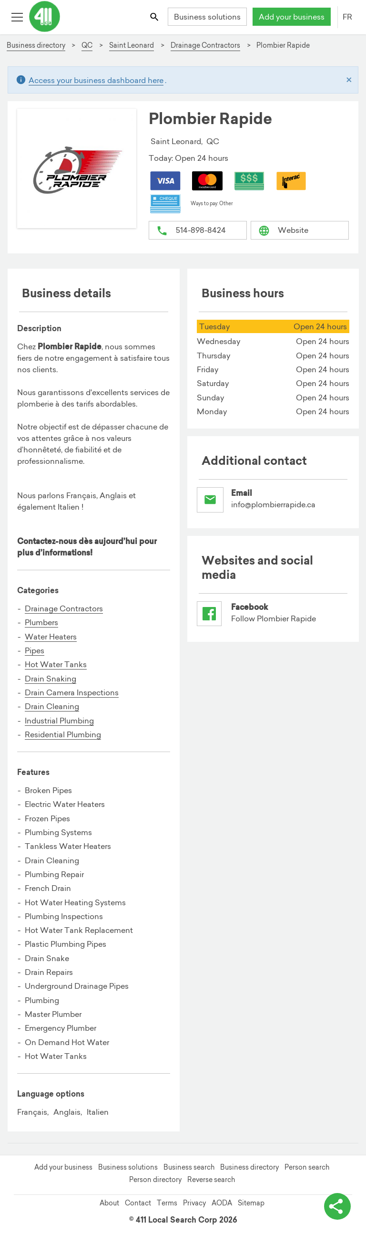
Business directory (249, 1167)
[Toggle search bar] (155, 16)
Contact (138, 1203)
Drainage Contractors (64, 608)
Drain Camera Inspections (72, 692)
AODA (222, 1203)
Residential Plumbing (63, 734)
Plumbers (41, 622)
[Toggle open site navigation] (17, 16)
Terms (167, 1203)
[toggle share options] (337, 1206)
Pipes (34, 650)
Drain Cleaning (52, 706)
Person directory (155, 1179)
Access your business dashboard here (96, 80)
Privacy (194, 1203)
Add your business (292, 16)
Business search (188, 1167)
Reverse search (211, 1179)
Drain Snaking (50, 678)
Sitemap (251, 1203)
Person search (307, 1167)
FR (347, 16)
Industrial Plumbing (59, 720)
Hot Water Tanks (56, 664)
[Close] (349, 80)
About (109, 1203)
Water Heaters (51, 636)
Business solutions (207, 16)
